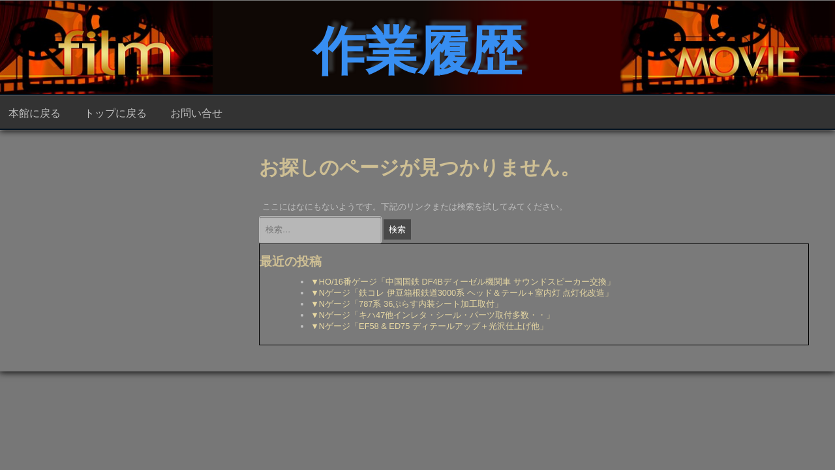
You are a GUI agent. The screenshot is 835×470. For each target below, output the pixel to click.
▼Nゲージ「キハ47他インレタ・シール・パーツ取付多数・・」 (432, 315)
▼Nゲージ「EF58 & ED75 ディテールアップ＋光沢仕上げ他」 (429, 326)
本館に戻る (34, 112)
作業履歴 (417, 45)
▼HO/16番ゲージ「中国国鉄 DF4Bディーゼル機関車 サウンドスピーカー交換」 (463, 282)
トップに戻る (115, 112)
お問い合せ (196, 112)
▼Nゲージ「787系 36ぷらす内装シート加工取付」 (407, 304)
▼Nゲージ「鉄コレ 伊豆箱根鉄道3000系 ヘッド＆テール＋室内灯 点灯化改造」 (462, 293)
